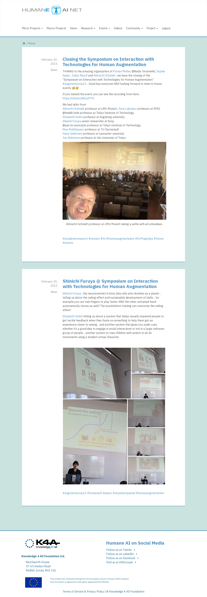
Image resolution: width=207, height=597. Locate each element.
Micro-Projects (32, 28)
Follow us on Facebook (123, 558)
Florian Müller (122, 71)
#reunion (94, 238)
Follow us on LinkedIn (122, 554)
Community (134, 28)
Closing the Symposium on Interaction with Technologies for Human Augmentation (108, 61)
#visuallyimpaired (124, 493)
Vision (73, 28)
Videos (118, 28)
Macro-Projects (56, 28)
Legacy (166, 28)
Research (88, 28)
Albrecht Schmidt (104, 75)
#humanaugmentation (120, 238)
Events (104, 28)
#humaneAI (94, 493)
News (31, 43)
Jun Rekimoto (71, 137)
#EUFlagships (144, 238)
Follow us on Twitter (121, 550)
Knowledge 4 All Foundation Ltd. (43, 556)
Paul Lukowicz (128, 108)
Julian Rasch (80, 75)
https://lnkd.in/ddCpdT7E (78, 98)
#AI (103, 238)
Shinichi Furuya (72, 121)
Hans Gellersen (72, 133)
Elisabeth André (73, 117)
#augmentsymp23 (74, 83)
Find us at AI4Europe (121, 562)
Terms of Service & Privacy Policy (83, 591)
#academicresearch (75, 238)
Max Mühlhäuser (73, 129)
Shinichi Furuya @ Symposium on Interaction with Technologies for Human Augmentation (110, 283)
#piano (107, 493)
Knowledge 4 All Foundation (126, 591)
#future (159, 238)
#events (68, 242)
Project (152, 28)
